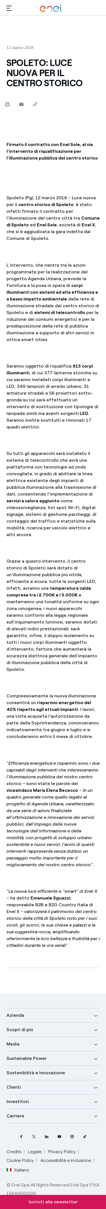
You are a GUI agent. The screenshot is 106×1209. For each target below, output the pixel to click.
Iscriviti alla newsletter (53, 1201)
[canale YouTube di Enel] (59, 1136)
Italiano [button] (18, 1170)
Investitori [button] (18, 1101)
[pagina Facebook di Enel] (21, 1136)
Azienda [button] (15, 1015)
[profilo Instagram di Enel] (72, 1136)
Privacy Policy (62, 1151)
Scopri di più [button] (20, 1029)
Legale (35, 1151)
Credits (14, 1151)
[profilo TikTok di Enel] (85, 1136)
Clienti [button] (14, 1087)
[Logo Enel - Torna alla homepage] (51, 8)
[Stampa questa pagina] (7, 104)
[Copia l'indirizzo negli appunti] (35, 104)
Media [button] (13, 1044)
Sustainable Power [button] (27, 1058)
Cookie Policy (20, 1160)
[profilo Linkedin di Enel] (46, 1136)
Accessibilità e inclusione (65, 1160)
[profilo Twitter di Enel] (34, 1136)
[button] (9, 8)
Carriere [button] (15, 1116)
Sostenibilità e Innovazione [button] (36, 1072)
